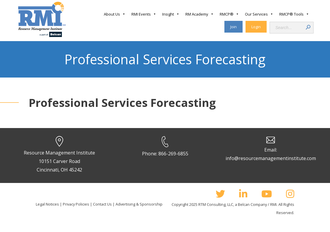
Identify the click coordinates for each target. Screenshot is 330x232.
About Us (115, 14)
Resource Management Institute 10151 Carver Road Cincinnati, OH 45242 (59, 161)
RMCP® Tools (294, 14)
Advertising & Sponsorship (139, 204)
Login (256, 26)
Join (233, 26)
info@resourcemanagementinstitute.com (271, 158)
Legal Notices (47, 204)
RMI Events (143, 14)
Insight (171, 14)
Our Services (259, 14)
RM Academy (199, 14)
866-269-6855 (173, 153)
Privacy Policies (76, 204)
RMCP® (229, 14)
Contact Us (102, 204)
